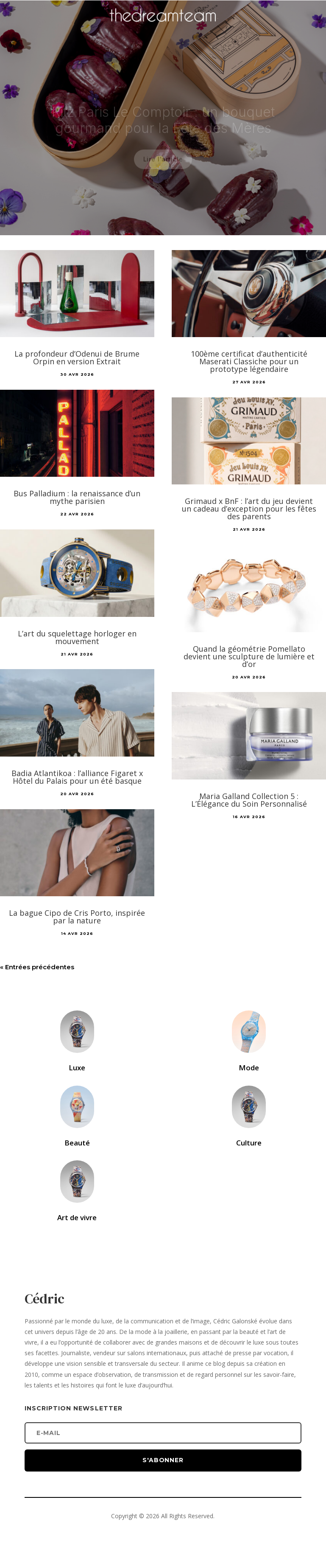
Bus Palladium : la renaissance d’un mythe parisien (77, 497)
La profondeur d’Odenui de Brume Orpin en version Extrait (76, 357)
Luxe (77, 1067)
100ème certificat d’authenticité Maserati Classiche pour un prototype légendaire (249, 361)
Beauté (77, 1143)
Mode (249, 1067)
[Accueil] (163, 28)
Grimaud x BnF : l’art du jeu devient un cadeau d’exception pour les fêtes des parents (249, 508)
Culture (249, 1143)
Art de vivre (77, 1217)
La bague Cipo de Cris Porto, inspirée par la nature (77, 917)
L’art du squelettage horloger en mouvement (77, 637)
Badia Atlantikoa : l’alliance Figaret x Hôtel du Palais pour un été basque (77, 777)
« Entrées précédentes (37, 967)
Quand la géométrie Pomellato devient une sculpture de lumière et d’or (249, 656)
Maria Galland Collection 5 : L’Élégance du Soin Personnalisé (249, 800)
